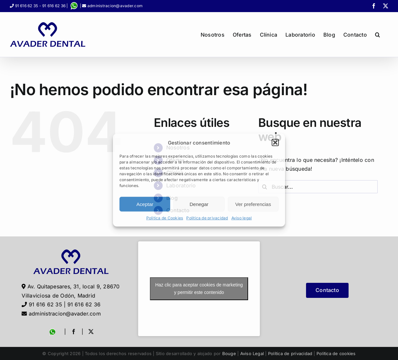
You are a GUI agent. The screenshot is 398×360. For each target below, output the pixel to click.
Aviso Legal (252, 353)
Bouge (229, 353)
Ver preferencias (253, 204)
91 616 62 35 (26, 5)
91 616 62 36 (53, 5)
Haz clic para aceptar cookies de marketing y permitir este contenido (199, 288)
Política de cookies (336, 353)
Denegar (199, 204)
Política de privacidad (290, 353)
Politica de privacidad (207, 217)
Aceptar (145, 204)
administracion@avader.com (115, 5)
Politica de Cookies (164, 217)
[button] (275, 142)
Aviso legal (241, 217)
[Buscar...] (318, 186)
